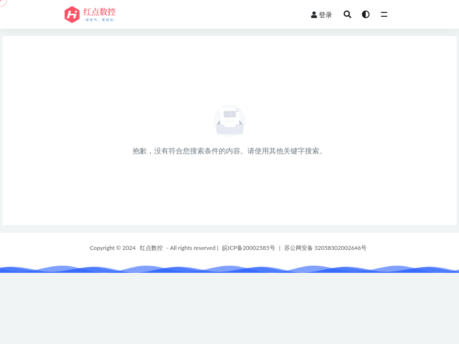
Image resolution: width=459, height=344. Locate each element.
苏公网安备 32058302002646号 (325, 247)
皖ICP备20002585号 (248, 247)
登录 (321, 15)
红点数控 (151, 247)
